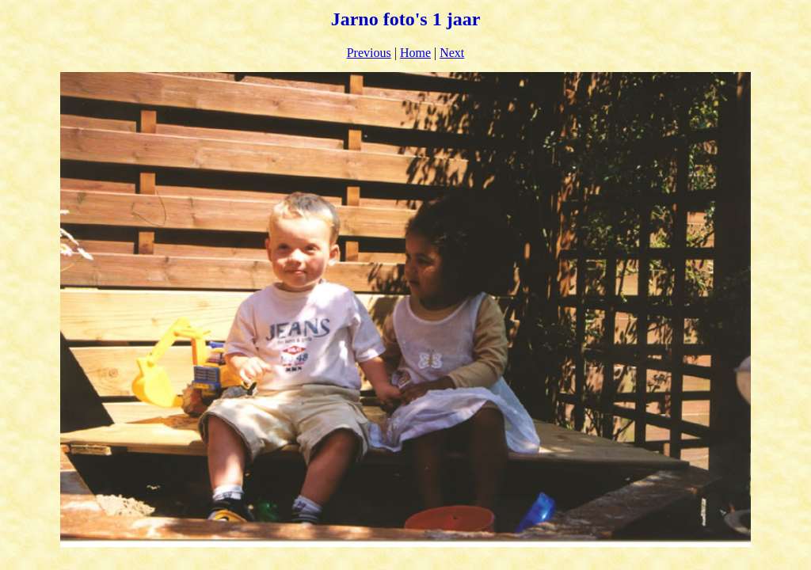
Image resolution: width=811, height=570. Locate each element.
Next (452, 52)
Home (415, 52)
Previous (369, 52)
